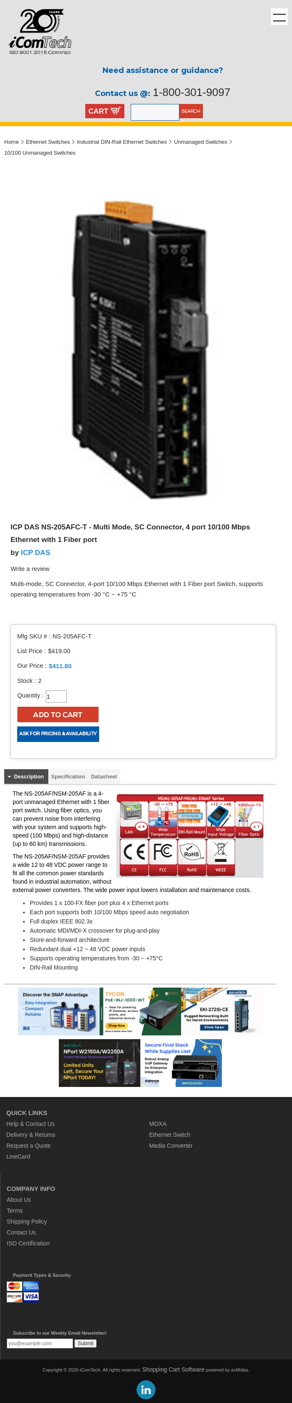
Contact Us (21, 1232)
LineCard (18, 1156)
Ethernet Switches (48, 142)
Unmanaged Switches (200, 142)
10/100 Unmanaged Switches (40, 153)
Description (29, 776)
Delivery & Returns (30, 1134)
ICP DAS (35, 552)
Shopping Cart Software (173, 1369)
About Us (19, 1199)
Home (11, 142)
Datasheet (104, 776)
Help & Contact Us (30, 1123)
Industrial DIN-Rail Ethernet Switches (122, 142)
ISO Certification (28, 1243)
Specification (68, 776)
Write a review (30, 568)
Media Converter (171, 1145)
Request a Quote (28, 1145)
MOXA (157, 1123)
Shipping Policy (27, 1221)
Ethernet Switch (169, 1134)
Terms (15, 1210)
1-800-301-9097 (191, 92)
